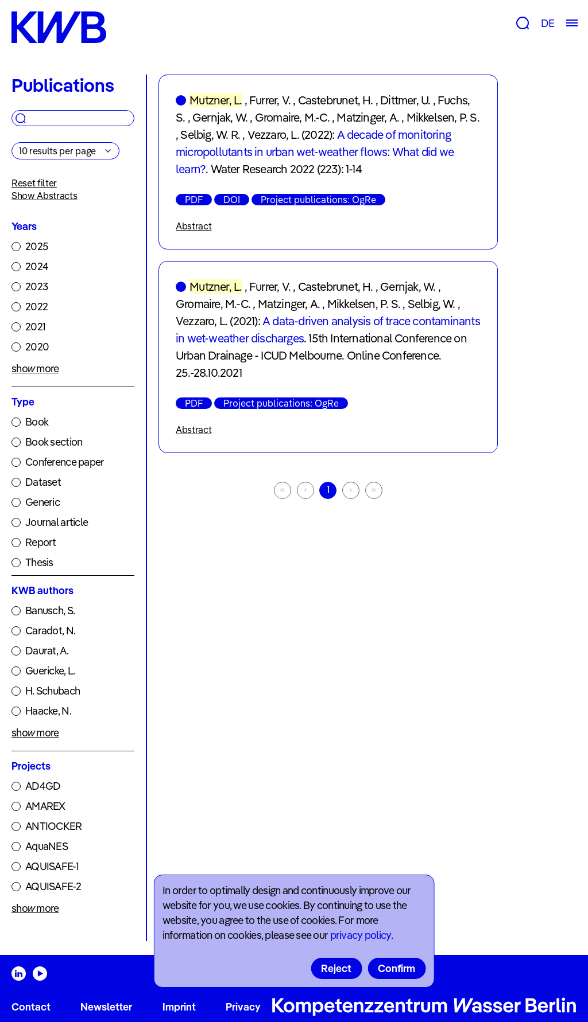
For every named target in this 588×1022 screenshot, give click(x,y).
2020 (37, 346)
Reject (336, 968)
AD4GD (42, 786)
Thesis (39, 562)
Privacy (243, 1006)
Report (40, 542)
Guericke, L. (50, 670)
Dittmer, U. (405, 100)
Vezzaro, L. (273, 134)
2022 (36, 306)
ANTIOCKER (53, 826)
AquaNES (46, 846)
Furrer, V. (270, 100)
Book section (53, 441)
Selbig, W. (431, 304)
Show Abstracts (44, 195)
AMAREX (45, 806)
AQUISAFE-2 (53, 886)
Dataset (43, 482)
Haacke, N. (48, 710)
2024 (36, 266)
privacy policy (360, 935)
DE (547, 23)
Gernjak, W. (219, 117)
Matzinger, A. (367, 117)
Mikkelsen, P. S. (443, 117)
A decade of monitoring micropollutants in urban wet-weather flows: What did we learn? (315, 151)
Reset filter (34, 183)
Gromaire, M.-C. (292, 117)
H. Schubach (52, 690)
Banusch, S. (50, 610)
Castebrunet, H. (335, 100)
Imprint (179, 1006)
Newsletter (106, 1006)
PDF (194, 199)
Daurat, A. (46, 650)
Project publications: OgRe (318, 199)
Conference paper (64, 462)
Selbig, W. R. (210, 134)
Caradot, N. (50, 630)
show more (35, 368)
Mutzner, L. (215, 100)
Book (36, 421)
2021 (35, 326)
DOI (231, 199)
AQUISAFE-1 (52, 866)
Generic (42, 502)
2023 (36, 286)
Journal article (56, 522)
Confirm (396, 968)
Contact (31, 1006)
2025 (36, 246)
